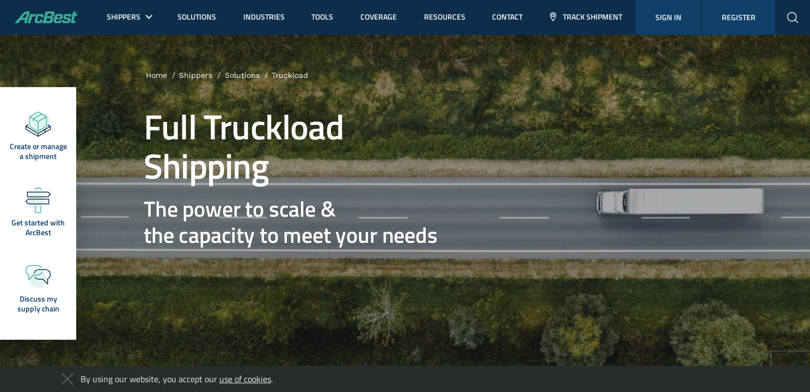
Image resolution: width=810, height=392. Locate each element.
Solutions (242, 75)
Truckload (290, 75)
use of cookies (245, 378)
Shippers (195, 75)
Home (156, 75)
